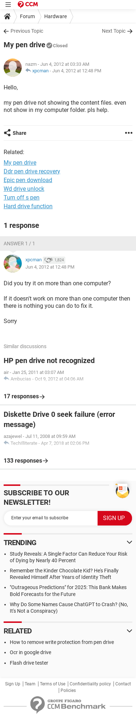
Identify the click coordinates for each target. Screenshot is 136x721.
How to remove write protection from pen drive (62, 642)
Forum (27, 16)
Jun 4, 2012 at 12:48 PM (76, 70)
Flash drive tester (29, 663)
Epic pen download (28, 180)
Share (19, 133)
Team (30, 683)
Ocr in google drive (30, 652)
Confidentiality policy (90, 683)
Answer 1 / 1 (19, 243)
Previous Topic (27, 31)
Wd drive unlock (24, 188)
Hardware (55, 16)
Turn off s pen (22, 197)
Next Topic (113, 31)
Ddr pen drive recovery (32, 171)
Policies (68, 690)
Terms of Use (52, 683)
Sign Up (12, 683)
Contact (123, 683)
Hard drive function (28, 206)
